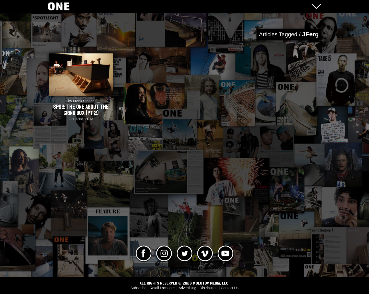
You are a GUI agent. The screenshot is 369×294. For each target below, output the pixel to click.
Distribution (208, 288)
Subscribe (138, 288)
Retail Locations (162, 288)
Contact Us (230, 288)
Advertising (187, 288)
